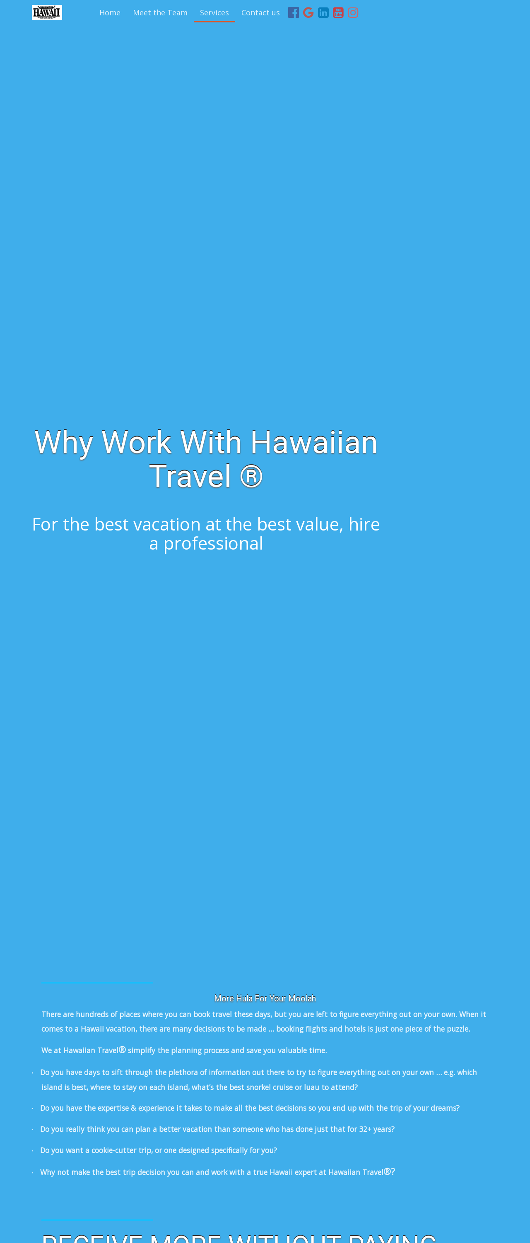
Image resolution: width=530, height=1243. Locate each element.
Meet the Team (160, 12)
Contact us (260, 12)
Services (214, 12)
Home (109, 12)
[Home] (47, 12)
